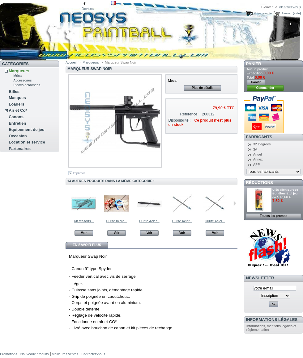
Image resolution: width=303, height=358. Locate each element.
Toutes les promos (273, 216)
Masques (17, 97)
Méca (17, 75)
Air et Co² (18, 110)
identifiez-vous (290, 7)
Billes (14, 91)
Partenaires (20, 148)
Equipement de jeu (27, 129)
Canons (16, 116)
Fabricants (259, 137)
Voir (84, 233)
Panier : (286, 13)
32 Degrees (262, 144)
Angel (257, 154)
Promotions (8, 354)
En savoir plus (87, 245)
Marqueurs (19, 71)
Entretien (17, 123)
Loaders (16, 104)
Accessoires (22, 80)
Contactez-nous (93, 354)
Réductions (259, 182)
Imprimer (79, 173)
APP (256, 164)
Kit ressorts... (84, 221)
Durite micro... (116, 221)
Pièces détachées (26, 85)
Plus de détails (202, 88)
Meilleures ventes (65, 354)
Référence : (190, 114)
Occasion (18, 136)
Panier (253, 63)
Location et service (27, 142)
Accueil (71, 62)
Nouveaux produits (34, 354)
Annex (258, 159)
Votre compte (263, 13)
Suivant (234, 203)
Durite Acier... (149, 221)
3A (255, 149)
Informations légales (272, 319)
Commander (265, 88)
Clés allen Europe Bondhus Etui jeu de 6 (285, 193)
